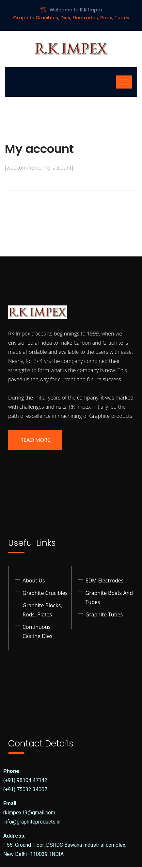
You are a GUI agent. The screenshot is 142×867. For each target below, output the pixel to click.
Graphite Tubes (104, 614)
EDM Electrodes (105, 580)
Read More (35, 440)
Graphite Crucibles (45, 593)
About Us (34, 580)
